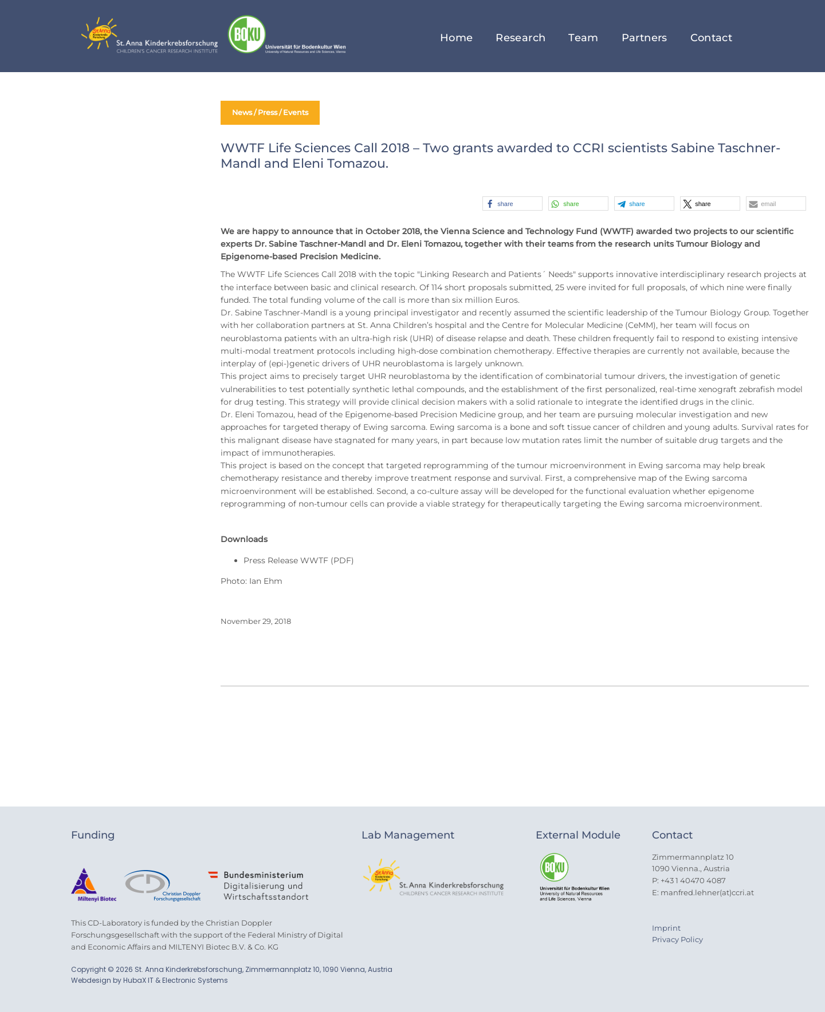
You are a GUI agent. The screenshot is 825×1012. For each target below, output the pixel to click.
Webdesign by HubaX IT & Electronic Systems (149, 980)
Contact (711, 37)
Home (456, 37)
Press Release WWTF (285, 560)
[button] (512, 203)
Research (520, 37)
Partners (644, 37)
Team (583, 37)
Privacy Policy (677, 939)
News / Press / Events (273, 112)
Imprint (666, 927)
